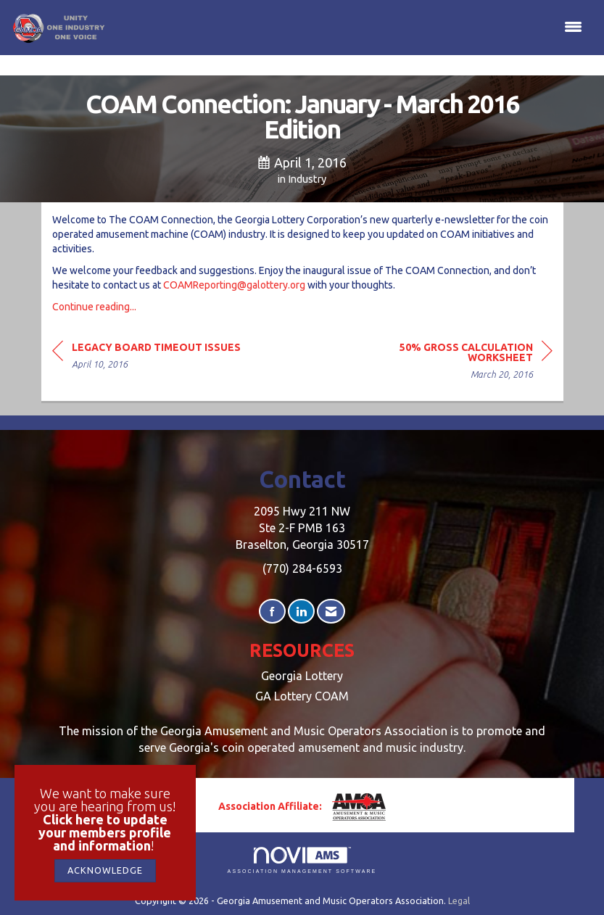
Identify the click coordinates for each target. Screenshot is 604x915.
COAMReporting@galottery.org (234, 285)
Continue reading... (94, 306)
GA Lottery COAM (302, 696)
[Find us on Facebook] (272, 611)
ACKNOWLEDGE (105, 870)
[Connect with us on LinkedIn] (301, 611)
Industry (307, 179)
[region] (444, 363)
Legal (459, 900)
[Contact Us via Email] (331, 611)
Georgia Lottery (302, 675)
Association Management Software (302, 860)
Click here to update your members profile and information (104, 832)
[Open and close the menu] (348, 28)
